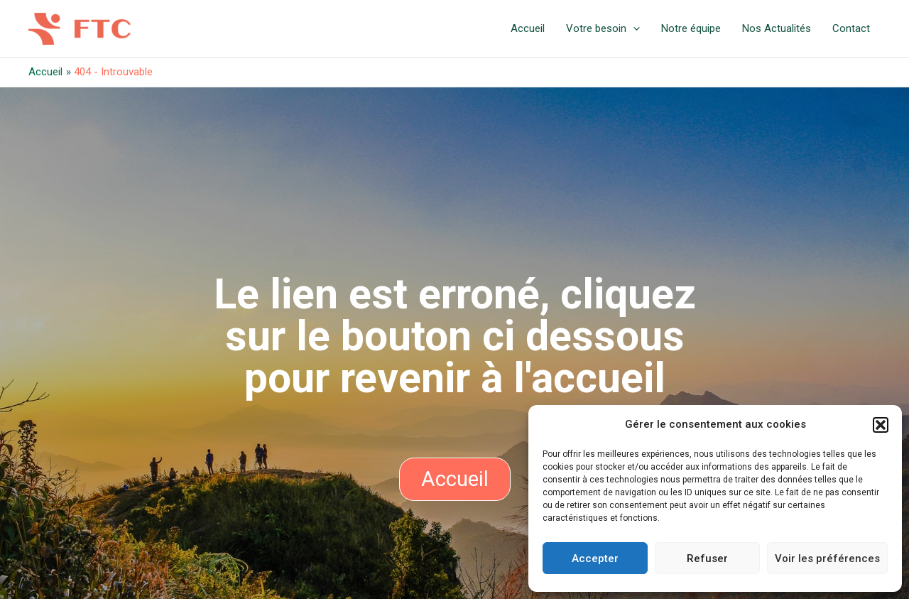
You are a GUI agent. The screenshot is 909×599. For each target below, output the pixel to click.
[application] (633, 28)
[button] (880, 425)
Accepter (595, 558)
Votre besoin (603, 28)
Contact (851, 28)
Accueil (528, 28)
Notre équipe (691, 28)
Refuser (707, 558)
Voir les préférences (827, 558)
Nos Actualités (776, 28)
